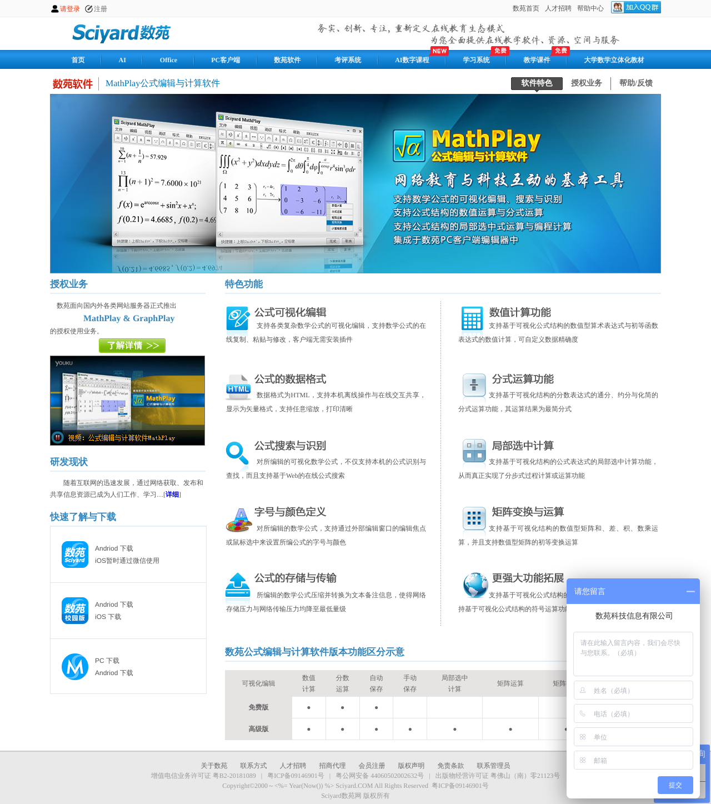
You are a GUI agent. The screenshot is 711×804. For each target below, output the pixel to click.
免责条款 (451, 766)
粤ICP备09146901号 (295, 776)
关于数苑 (214, 766)
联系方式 (254, 766)
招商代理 (332, 766)
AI (122, 60)
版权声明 (411, 766)
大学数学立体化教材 (614, 60)
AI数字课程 (412, 60)
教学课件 (537, 60)
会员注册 (372, 766)
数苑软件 (287, 60)
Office (168, 60)
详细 (172, 494)
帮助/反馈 (636, 83)
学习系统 (476, 60)
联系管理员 (493, 766)
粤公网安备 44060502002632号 (380, 776)
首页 (78, 60)
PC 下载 (107, 661)
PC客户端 (225, 60)
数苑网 (122, 33)
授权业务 (586, 83)
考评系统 (347, 60)
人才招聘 (293, 766)
